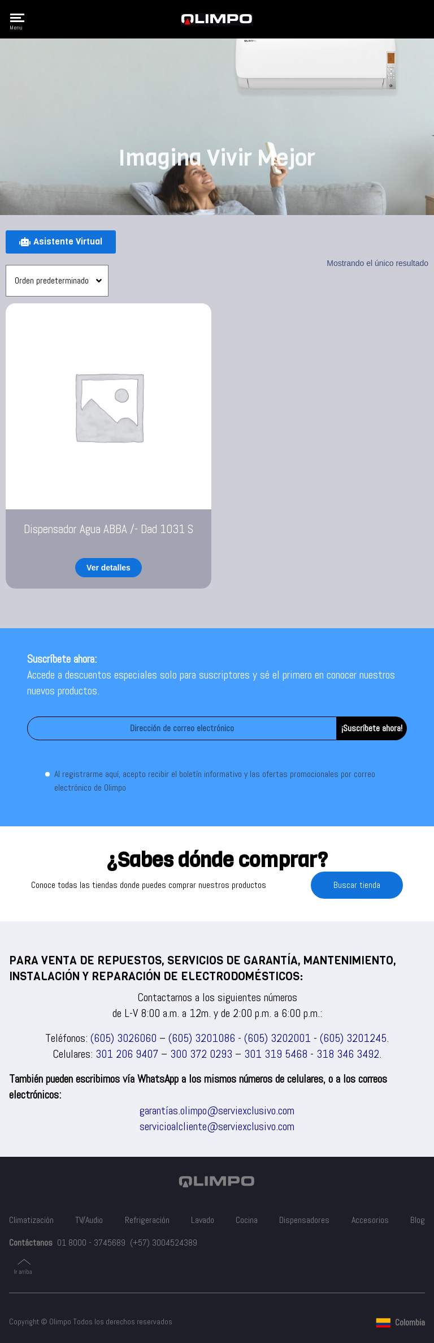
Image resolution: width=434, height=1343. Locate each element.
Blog (417, 1220)
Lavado (202, 1220)
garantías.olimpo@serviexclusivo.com (217, 1110)
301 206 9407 (127, 1053)
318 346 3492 (347, 1053)
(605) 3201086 (201, 1038)
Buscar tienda (356, 885)
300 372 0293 (201, 1053)
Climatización (31, 1220)
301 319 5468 (275, 1053)
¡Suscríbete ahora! (371, 728)
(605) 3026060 (123, 1038)
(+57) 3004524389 (163, 1242)
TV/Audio (89, 1220)
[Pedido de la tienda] (57, 281)
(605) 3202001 (277, 1038)
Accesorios (370, 1220)
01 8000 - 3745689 (91, 1242)
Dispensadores (304, 1220)
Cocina (247, 1220)
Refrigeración (147, 1220)
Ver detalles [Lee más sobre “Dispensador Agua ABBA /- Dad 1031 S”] (108, 567)
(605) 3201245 (353, 1038)
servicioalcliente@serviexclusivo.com (217, 1126)
